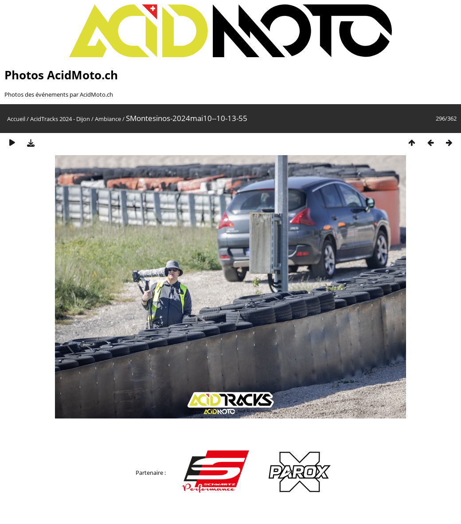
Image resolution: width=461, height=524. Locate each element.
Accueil (16, 119)
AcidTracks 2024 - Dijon (60, 119)
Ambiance (108, 119)
